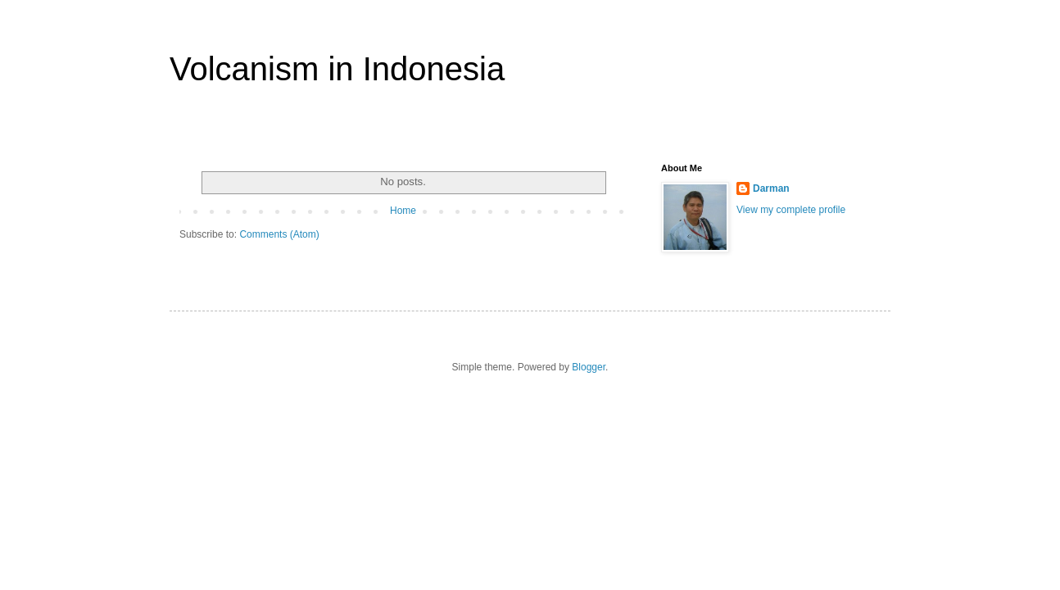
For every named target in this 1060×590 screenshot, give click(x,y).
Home (403, 210)
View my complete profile (790, 210)
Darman (771, 188)
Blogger (588, 367)
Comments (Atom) (279, 234)
